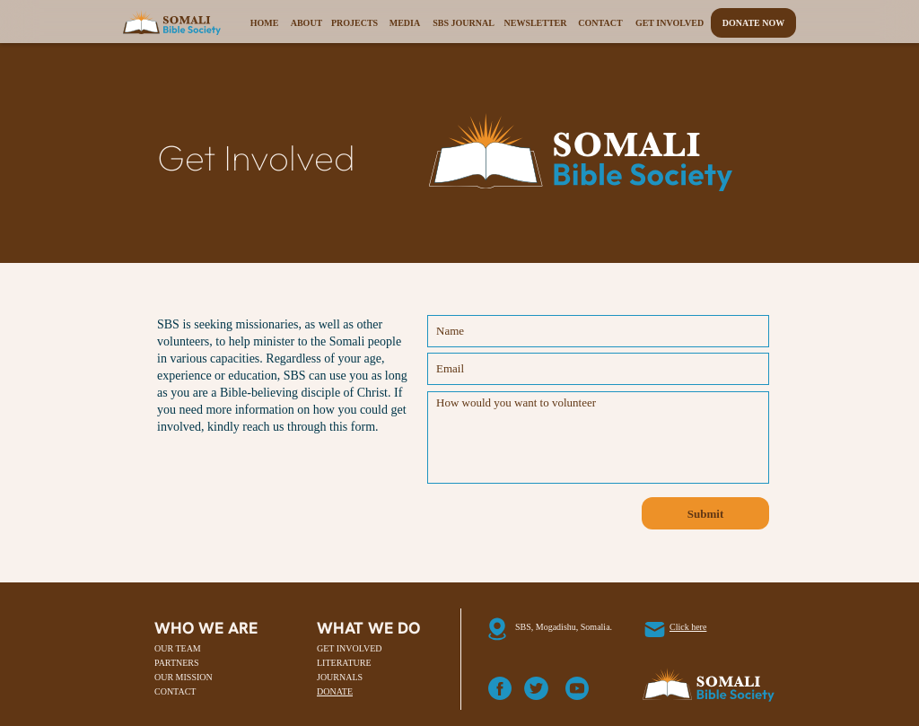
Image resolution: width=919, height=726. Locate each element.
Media (404, 23)
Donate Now (753, 23)
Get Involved (669, 23)
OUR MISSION (183, 677)
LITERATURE (344, 663)
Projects (354, 23)
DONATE (335, 691)
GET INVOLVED (349, 648)
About (307, 23)
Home (264, 23)
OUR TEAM (177, 648)
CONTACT (175, 691)
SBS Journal (464, 23)
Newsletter (534, 23)
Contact (600, 23)
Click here (688, 627)
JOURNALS (340, 677)
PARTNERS (176, 663)
